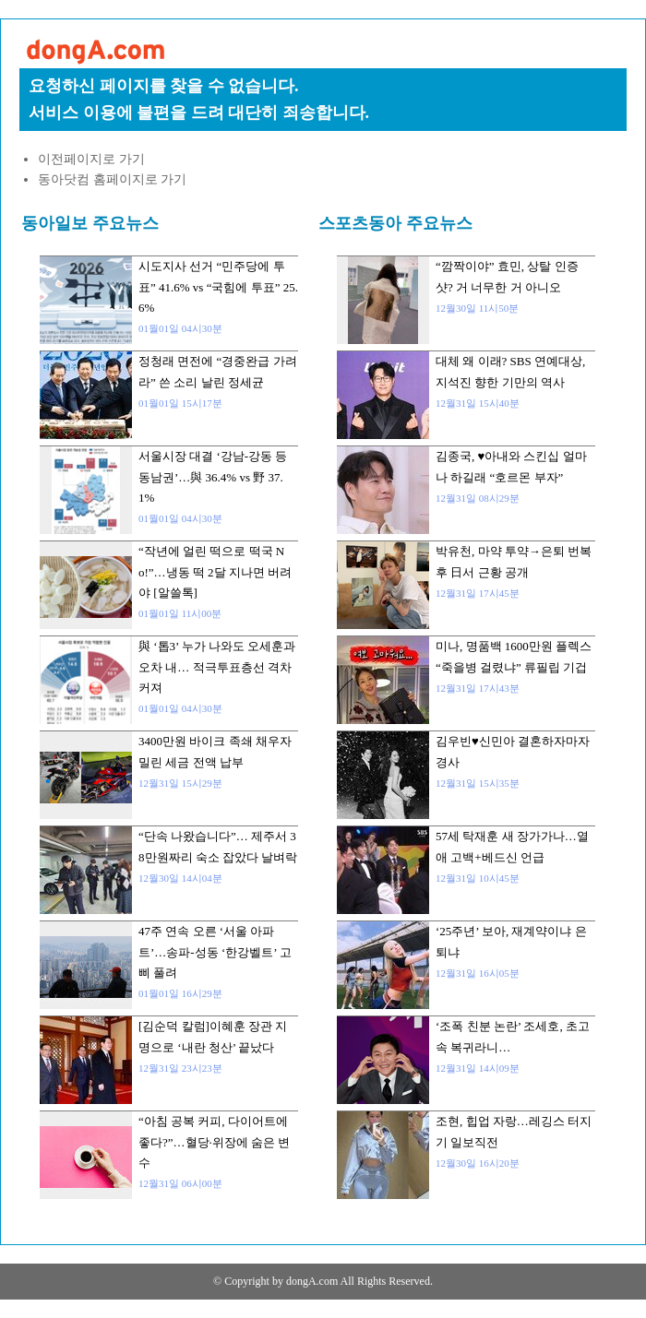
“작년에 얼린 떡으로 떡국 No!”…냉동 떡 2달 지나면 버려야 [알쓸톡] (215, 572)
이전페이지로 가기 (91, 159)
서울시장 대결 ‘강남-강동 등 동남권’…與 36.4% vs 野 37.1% (212, 477)
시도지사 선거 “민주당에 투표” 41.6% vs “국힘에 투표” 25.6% (218, 287)
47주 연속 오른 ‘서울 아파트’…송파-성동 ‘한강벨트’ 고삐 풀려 (215, 952)
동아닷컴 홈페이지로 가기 (112, 179)
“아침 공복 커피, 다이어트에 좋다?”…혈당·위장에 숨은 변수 (214, 1142)
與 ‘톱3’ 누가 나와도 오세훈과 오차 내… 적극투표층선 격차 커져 (216, 667)
